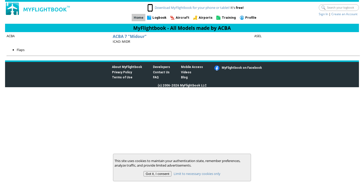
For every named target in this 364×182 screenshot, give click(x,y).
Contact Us (161, 72)
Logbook (159, 17)
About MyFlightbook (127, 67)
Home (138, 17)
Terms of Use (122, 77)
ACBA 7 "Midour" (130, 36)
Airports (206, 17)
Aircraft (182, 17)
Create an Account (344, 14)
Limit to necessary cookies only (197, 173)
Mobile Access (192, 67)
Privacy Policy (122, 72)
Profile (250, 17)
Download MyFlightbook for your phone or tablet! (192, 7)
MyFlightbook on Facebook (242, 68)
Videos (186, 72)
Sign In (323, 14)
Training (229, 17)
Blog (184, 77)
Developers (161, 67)
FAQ (156, 77)
